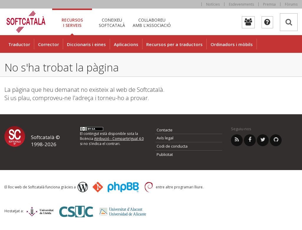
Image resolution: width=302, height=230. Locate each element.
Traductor (19, 44)
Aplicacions (126, 44)
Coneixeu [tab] (112, 22)
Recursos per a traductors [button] (174, 44)
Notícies (213, 4)
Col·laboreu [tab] (152, 22)
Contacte (165, 130)
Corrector (48, 44)
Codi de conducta (172, 146)
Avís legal (165, 138)
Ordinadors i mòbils (232, 44)
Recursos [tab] (72, 22)
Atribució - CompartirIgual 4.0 (119, 138)
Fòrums (291, 4)
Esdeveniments (241, 4)
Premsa (269, 4)
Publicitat (165, 154)
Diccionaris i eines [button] (86, 44)
